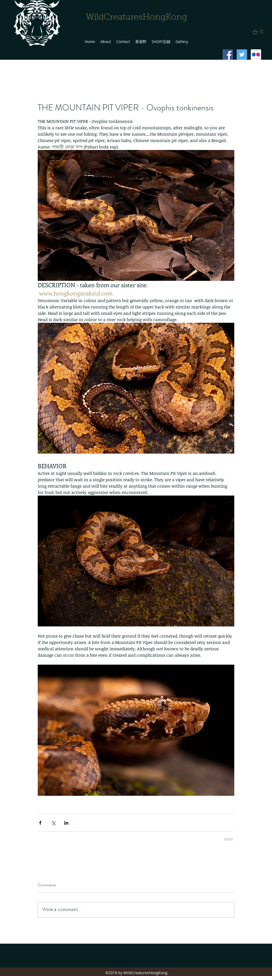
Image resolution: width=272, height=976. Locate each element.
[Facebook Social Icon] (228, 54)
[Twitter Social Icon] (242, 54)
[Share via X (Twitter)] (53, 822)
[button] (259, 32)
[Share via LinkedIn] (66, 822)
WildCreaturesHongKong (136, 17)
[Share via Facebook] (40, 822)
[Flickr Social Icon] (256, 54)
